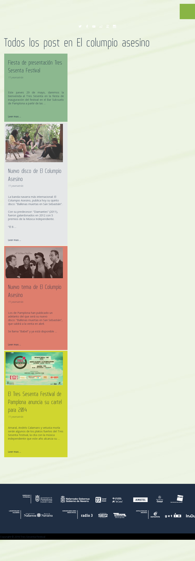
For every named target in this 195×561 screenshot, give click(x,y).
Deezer (100, 26)
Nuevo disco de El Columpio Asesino (34, 175)
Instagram (114, 26)
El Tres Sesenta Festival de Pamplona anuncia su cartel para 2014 (35, 402)
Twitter (80, 26)
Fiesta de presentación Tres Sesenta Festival (35, 66)
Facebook (87, 26)
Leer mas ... (14, 116)
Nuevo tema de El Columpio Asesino (34, 291)
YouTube (93, 26)
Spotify (107, 26)
